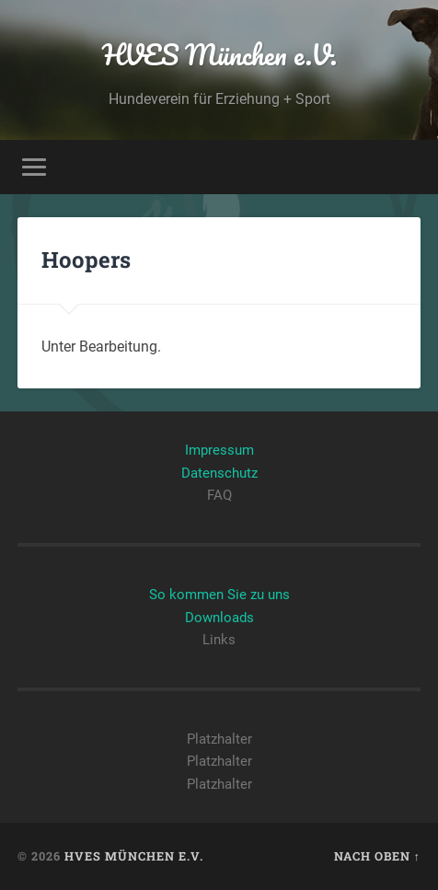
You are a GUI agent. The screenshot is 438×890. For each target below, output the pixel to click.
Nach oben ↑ (377, 856)
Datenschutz (219, 473)
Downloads (219, 617)
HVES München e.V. (219, 54)
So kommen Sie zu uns (219, 594)
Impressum (219, 450)
